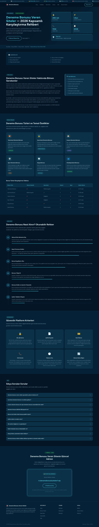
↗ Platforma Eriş (49, 485)
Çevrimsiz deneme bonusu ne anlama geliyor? (49, 400)
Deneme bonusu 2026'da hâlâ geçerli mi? (49, 409)
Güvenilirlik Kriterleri (56, 60)
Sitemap (60, 508)
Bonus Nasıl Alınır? (14, 60)
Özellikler (42, 4)
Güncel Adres (64, 4)
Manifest (61, 513)
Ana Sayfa (8, 46)
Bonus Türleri (21, 46)
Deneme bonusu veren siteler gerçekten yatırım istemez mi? (49, 395)
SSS (58, 4)
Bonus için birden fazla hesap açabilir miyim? (49, 414)
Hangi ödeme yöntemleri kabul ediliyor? (49, 433)
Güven (54, 4)
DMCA (78, 508)
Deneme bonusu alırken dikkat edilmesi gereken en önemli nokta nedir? (49, 438)
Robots (88, 524)
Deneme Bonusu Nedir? (15, 57)
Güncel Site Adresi (56, 62)
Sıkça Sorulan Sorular (15, 62)
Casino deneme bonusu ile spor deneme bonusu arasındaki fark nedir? (49, 404)
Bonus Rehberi (14, 46)
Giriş (37, 4)
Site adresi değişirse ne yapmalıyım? (49, 424)
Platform (79, 513)
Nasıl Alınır (48, 4)
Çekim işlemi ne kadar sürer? (49, 419)
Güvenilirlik (42, 516)
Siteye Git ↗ (88, 4)
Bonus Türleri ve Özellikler (58, 57)
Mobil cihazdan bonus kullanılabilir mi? (49, 429)
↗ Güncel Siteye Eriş (14, 38)
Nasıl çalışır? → (25, 38)
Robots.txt (61, 510)
